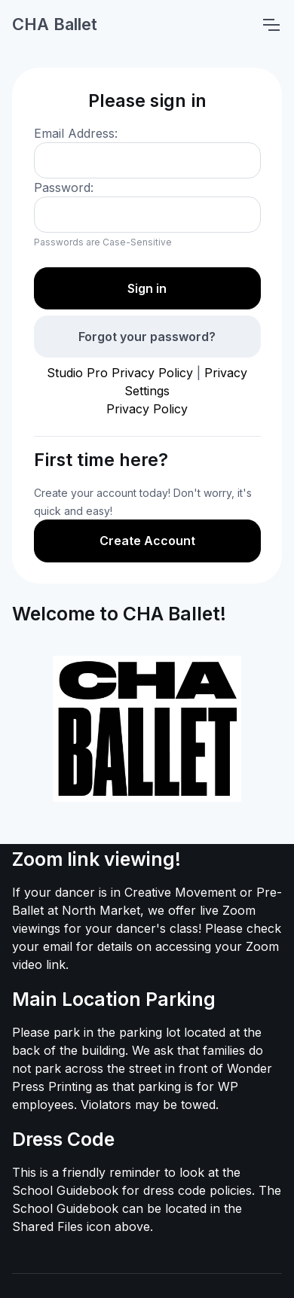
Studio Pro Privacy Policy (120, 372)
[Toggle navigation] (270, 24)
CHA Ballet (54, 24)
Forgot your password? (147, 336)
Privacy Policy (147, 408)
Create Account (147, 540)
